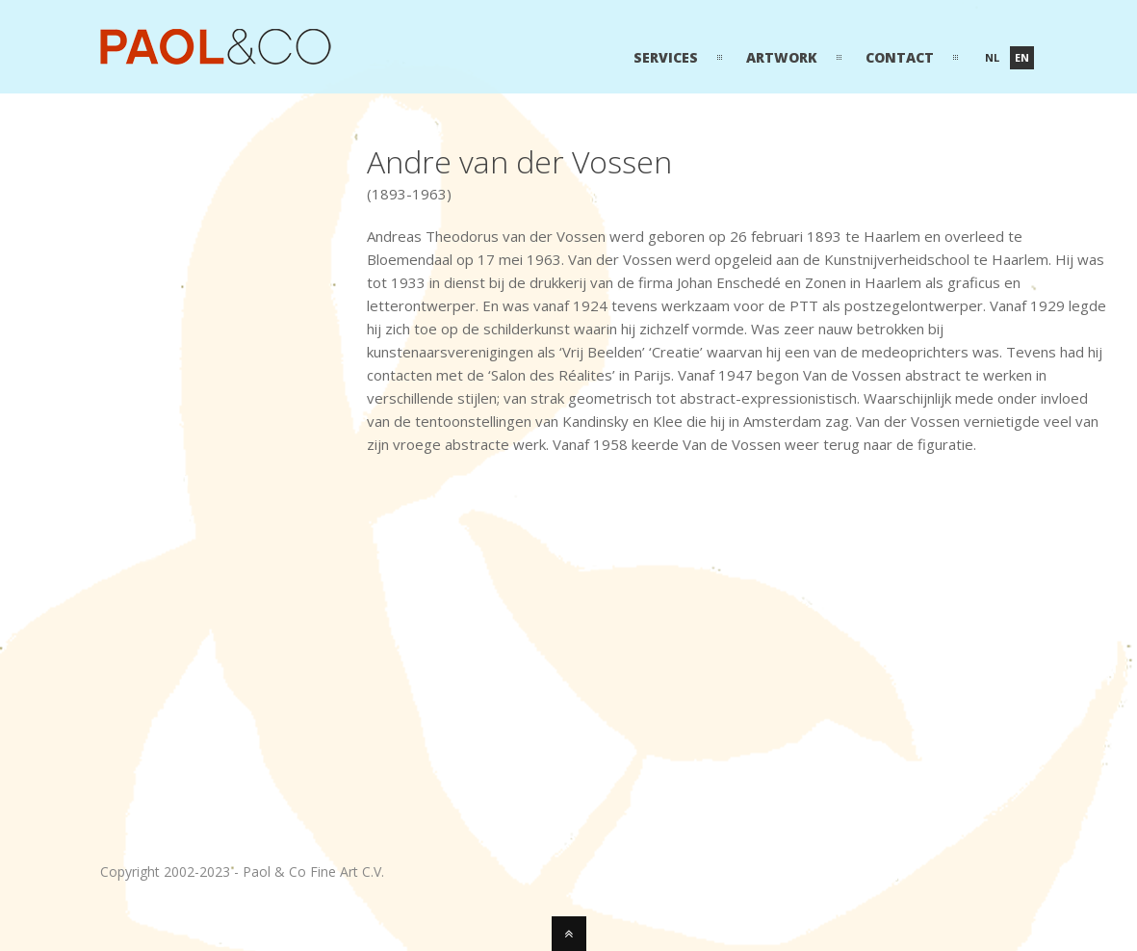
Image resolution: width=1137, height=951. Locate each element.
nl (992, 57)
